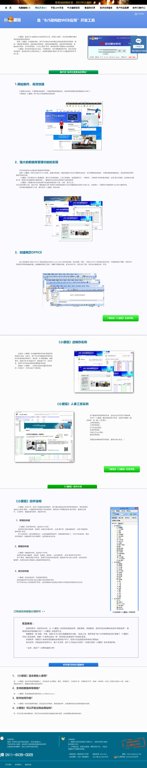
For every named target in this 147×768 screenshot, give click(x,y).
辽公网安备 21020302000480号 (127, 757)
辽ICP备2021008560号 (100, 757)
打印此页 (140, 14)
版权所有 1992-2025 (100, 754)
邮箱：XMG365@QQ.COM (131, 754)
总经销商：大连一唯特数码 (79, 757)
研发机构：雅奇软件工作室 (79, 754)
